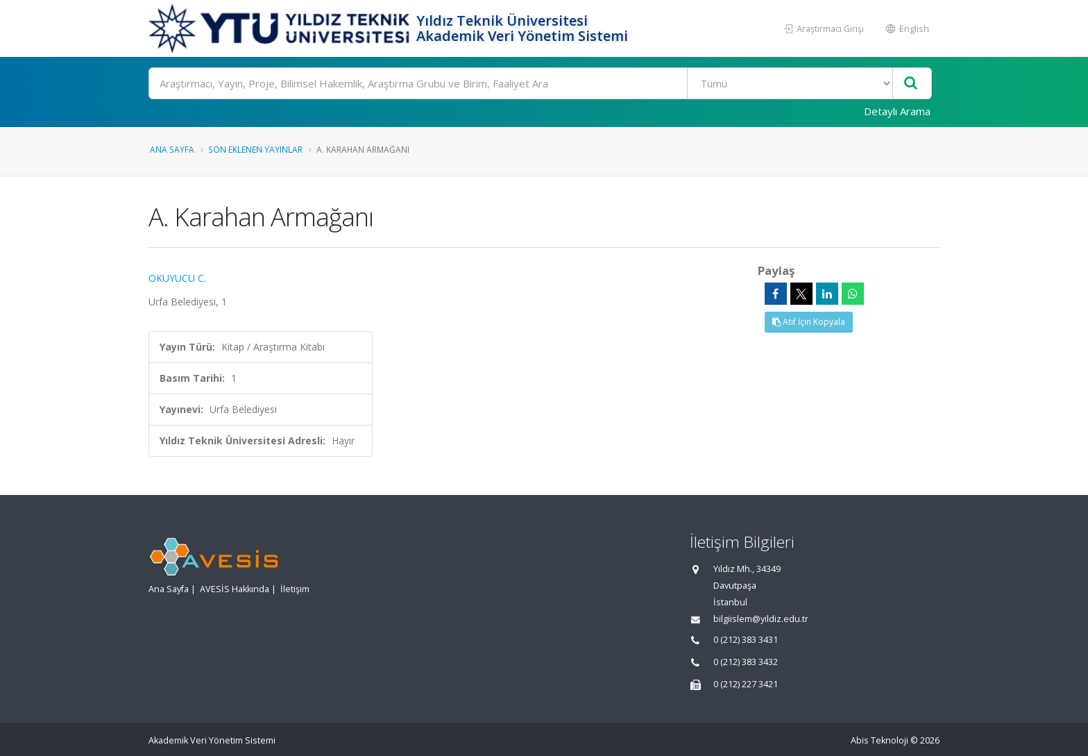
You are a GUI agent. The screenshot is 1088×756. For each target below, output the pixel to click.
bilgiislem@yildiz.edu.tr (760, 619)
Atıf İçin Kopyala (808, 322)
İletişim (294, 589)
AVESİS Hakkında (234, 589)
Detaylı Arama (897, 111)
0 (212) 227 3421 (745, 684)
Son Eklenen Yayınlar (255, 149)
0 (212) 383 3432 (745, 662)
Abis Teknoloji (879, 740)
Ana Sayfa (172, 149)
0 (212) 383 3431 (745, 640)
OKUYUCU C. (177, 278)
